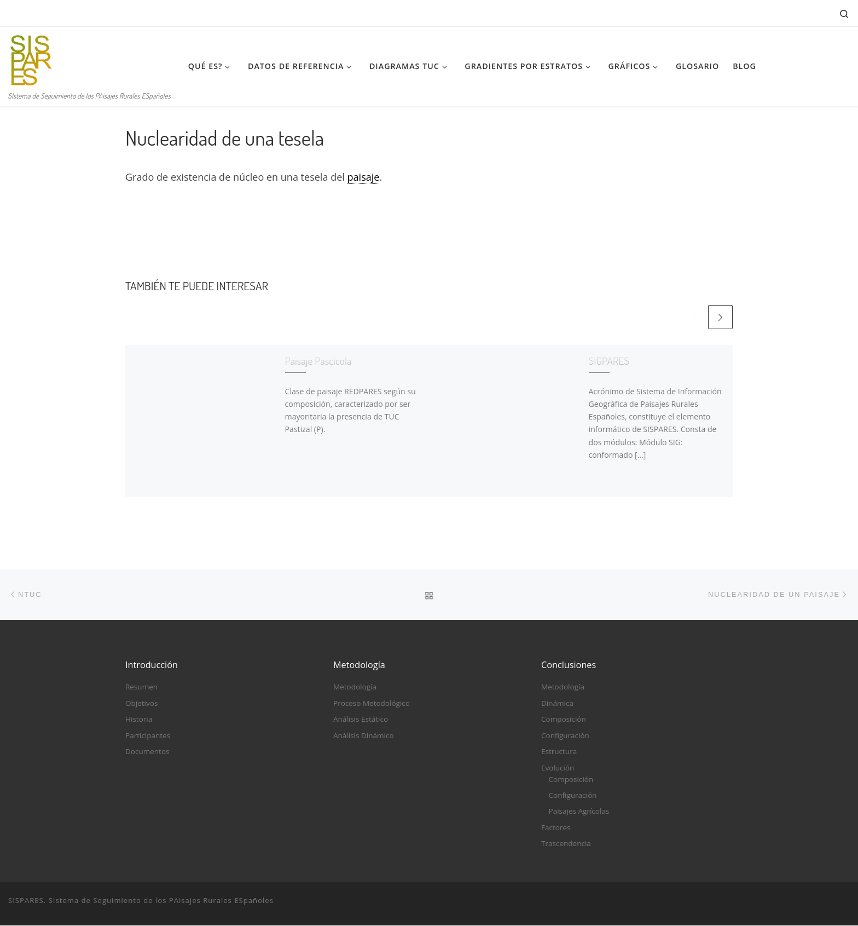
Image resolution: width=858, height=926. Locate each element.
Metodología (354, 688)
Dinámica (557, 704)
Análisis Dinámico (363, 736)
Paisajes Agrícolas (579, 812)
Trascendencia (566, 844)
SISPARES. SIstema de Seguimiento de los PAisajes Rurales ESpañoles (141, 901)
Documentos (147, 752)
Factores (555, 828)
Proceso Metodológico (371, 704)
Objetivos (141, 704)
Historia (138, 720)
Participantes (147, 736)
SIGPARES (609, 360)
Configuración (565, 736)
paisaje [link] (363, 176)
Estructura (559, 752)
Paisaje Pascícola (318, 360)
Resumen (141, 688)
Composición (563, 720)
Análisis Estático (360, 720)
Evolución (557, 768)
